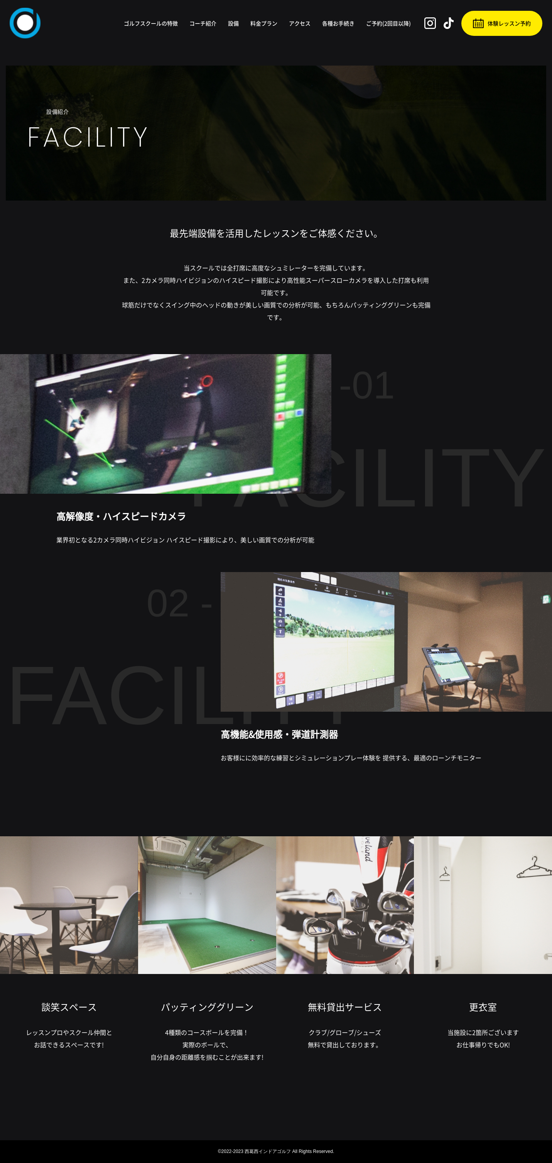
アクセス (300, 23)
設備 (233, 23)
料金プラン (263, 23)
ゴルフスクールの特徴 (151, 23)
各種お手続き (338, 23)
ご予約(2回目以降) (388, 23)
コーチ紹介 (202, 23)
